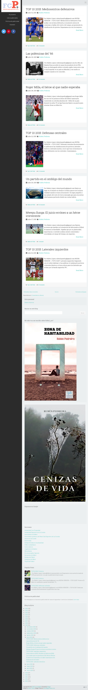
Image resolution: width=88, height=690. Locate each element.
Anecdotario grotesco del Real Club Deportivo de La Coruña (42, 536)
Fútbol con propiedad (36, 686)
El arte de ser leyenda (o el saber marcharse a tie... (41, 657)
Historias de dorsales (32, 659)
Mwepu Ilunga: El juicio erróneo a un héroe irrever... (41, 649)
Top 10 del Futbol (31, 45)
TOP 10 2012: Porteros (37, 571)
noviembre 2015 (31, 629)
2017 (26, 621)
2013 (26, 675)
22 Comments (41, 171)
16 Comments (41, 45)
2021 (26, 613)
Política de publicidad (12, 21)
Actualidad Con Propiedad (32, 530)
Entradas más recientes (31, 292)
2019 (26, 617)
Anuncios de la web (30, 538)
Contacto (12, 24)
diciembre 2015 (31, 627)
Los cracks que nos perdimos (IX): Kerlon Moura (40, 655)
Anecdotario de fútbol (31, 534)
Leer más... (76, 599)
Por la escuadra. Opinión (32, 553)
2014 (26, 673)
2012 (26, 677)
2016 (26, 623)
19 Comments (41, 285)
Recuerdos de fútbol (30, 555)
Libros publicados (12, 18)
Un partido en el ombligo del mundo (49, 179)
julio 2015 (29, 637)
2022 (26, 610)
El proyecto (12, 14)
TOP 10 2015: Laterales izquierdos (47, 249)
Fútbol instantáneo (30, 545)
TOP (85, 687)
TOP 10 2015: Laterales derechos (35, 662)
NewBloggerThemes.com (49, 688)
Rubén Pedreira (44, 13)
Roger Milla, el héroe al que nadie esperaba (53, 87)
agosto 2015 (30, 635)
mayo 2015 (30, 666)
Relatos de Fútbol (31, 79)
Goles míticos (29, 547)
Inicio (56, 292)
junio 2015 (30, 664)
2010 (26, 681)
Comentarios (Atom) (38, 295)
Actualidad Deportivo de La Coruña (35, 532)
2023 (26, 608)
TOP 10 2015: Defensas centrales (46, 133)
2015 (26, 625)
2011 (26, 679)
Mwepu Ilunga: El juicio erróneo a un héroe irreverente (53, 214)
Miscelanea (28, 551)
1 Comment (41, 241)
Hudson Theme (31, 688)
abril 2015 (29, 668)
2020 (26, 615)
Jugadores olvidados (31, 549)
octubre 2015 (30, 631)
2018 (26, 619)
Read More (79, 30)
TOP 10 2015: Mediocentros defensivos (50, 9)
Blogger (49, 686)
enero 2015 (30, 670)
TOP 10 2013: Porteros (37, 578)
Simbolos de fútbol (30, 559)
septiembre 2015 (31, 633)
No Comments (41, 79)
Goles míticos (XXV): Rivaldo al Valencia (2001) (40, 653)
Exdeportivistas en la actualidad (34, 543)
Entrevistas (28, 541)
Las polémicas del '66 (39, 53)
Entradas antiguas (81, 292)
